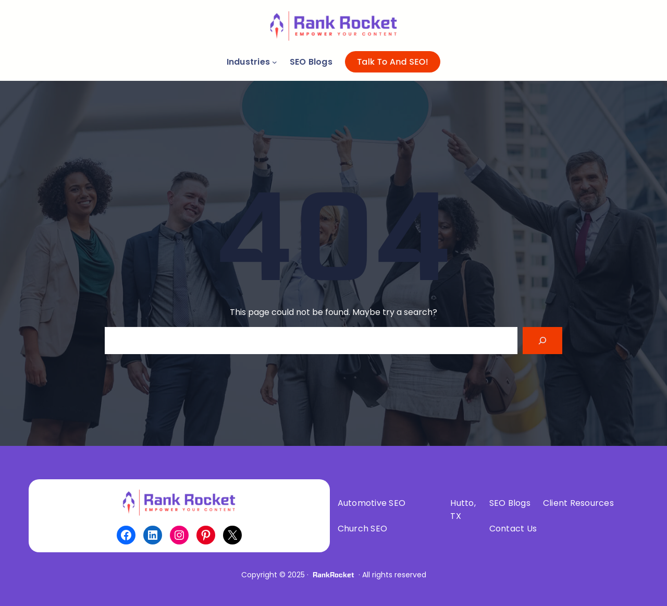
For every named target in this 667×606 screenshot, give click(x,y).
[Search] (542, 340)
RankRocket (333, 575)
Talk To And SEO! (392, 62)
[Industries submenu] (274, 62)
